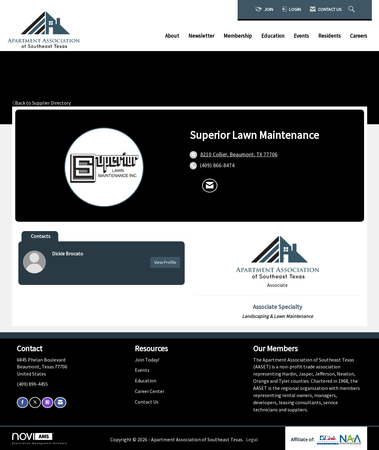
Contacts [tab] (40, 236)
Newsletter (201, 35)
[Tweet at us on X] (35, 402)
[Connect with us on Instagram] (47, 402)
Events (301, 35)
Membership (238, 35)
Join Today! (147, 360)
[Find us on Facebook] (22, 402)
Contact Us (147, 402)
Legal (252, 439)
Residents (329, 35)
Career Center (149, 391)
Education (272, 35)
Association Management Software (40, 438)
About (172, 35)
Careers (358, 35)
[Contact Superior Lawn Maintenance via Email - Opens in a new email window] (209, 185)
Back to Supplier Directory (41, 103)
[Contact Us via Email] (60, 402)
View (165, 262)
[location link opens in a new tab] (238, 155)
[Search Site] (352, 9)
